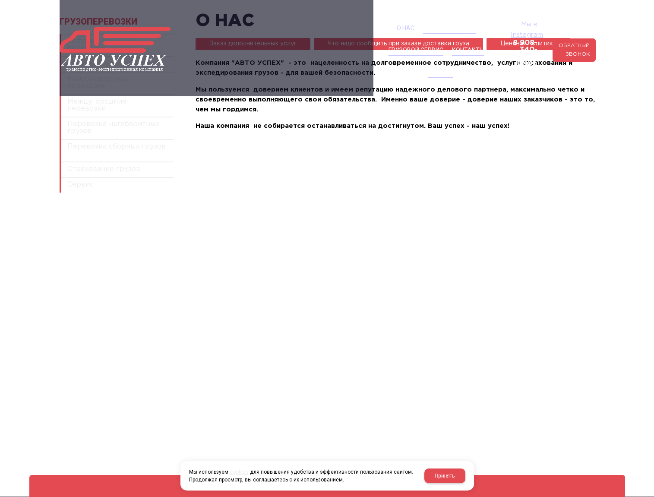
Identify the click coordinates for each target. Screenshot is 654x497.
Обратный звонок (558, 34)
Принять (445, 476)
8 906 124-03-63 (472, 43)
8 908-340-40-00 (470, 36)
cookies (239, 472)
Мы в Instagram (477, 28)
